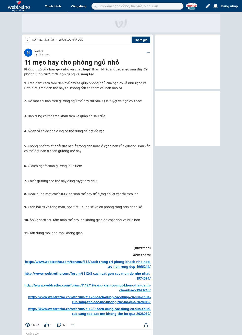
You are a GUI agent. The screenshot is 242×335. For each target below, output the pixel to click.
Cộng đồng (78, 6)
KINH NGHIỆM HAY (43, 39)
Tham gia (140, 40)
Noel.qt (38, 51)
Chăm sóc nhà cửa (71, 39)
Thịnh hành (53, 6)
